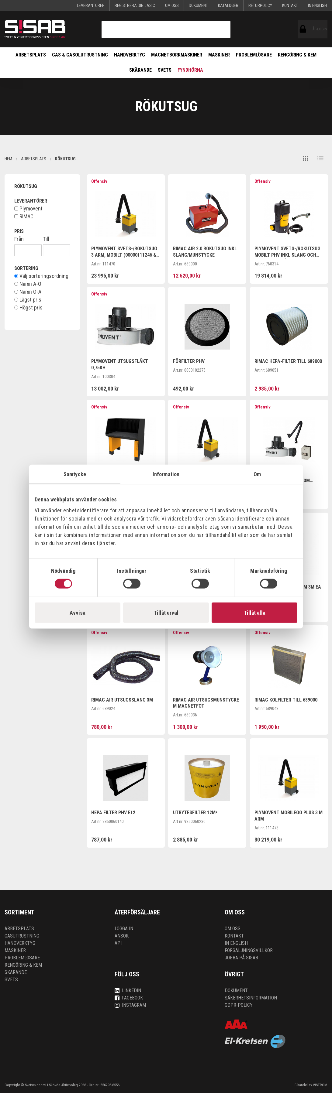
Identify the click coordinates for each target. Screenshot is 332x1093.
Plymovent (28, 208)
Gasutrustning (22, 936)
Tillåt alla (254, 613)
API (118, 943)
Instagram (130, 1005)
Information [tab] (166, 474)
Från (19, 239)
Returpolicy (260, 5)
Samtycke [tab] (75, 474)
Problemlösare (254, 55)
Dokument (198, 5)
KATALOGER (228, 5)
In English (317, 5)
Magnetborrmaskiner (176, 55)
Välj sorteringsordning (41, 276)
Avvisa (77, 613)
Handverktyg (129, 55)
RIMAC (23, 216)
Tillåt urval (166, 613)
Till (46, 239)
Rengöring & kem (297, 55)
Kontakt (290, 5)
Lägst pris (27, 299)
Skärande (140, 70)
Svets (164, 70)
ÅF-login (303, 29)
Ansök (122, 936)
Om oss (172, 5)
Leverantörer (91, 5)
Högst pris (28, 307)
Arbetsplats (31, 55)
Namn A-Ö (27, 284)
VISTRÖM (320, 1085)
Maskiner (219, 55)
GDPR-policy (239, 1005)
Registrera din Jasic (135, 5)
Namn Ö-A (27, 292)
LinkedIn (128, 990)
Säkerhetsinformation (251, 998)
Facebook (129, 998)
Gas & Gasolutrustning (80, 55)
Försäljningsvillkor (249, 950)
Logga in (124, 928)
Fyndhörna (190, 70)
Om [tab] (257, 474)
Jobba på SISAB (241, 958)
